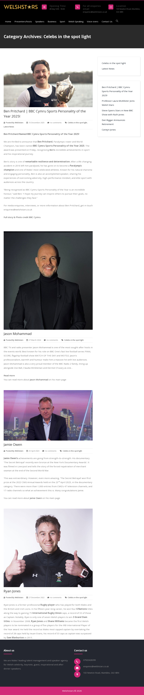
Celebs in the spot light (77, 122)
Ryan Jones (12, 591)
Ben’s (52, 149)
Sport (62, 21)
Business (52, 21)
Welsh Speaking (76, 21)
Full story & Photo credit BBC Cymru (22, 217)
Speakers (39, 21)
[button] (117, 21)
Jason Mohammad (18, 333)
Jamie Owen (13, 444)
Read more (9, 375)
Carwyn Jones (109, 129)
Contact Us (107, 21)
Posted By (15, 122)
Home (8, 21)
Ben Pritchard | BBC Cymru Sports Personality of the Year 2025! (117, 91)
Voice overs (92, 21)
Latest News (9, 126)
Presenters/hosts (23, 21)
